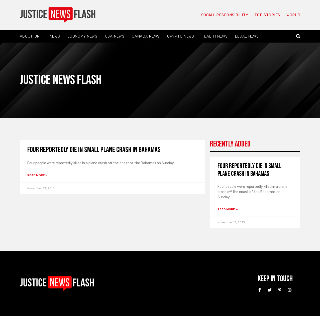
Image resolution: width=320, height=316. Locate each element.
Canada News (146, 36)
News (55, 36)
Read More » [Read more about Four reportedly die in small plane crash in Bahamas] (37, 175)
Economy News (82, 36)
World (293, 15)
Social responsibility (224, 15)
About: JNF (31, 36)
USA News (115, 36)
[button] (298, 36)
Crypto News (180, 36)
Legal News (247, 36)
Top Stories (267, 15)
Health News (215, 36)
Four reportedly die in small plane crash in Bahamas (94, 149)
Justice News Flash (60, 80)
